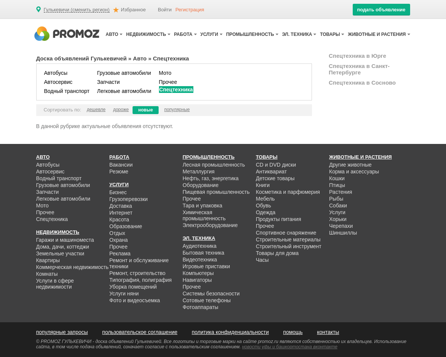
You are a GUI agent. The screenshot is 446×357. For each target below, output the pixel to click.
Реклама (120, 253)
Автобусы (56, 73)
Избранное (133, 9)
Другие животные (350, 165)
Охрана (119, 240)
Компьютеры (198, 273)
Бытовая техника (203, 253)
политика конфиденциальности (230, 332)
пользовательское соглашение (139, 332)
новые (145, 110)
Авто (140, 58)
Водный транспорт (67, 91)
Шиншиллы (343, 233)
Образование (126, 226)
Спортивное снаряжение (286, 233)
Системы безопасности (211, 294)
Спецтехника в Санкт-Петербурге (359, 69)
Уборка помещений (133, 287)
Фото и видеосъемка (135, 300)
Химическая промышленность (204, 215)
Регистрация (190, 9)
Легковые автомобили (124, 91)
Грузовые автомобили (124, 73)
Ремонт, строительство (138, 273)
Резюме (119, 171)
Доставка (121, 206)
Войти (164, 9)
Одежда (266, 212)
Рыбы (336, 199)
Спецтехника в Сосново (362, 82)
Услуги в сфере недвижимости (55, 284)
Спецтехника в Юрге (357, 56)
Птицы (337, 185)
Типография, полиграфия (141, 280)
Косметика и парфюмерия (288, 192)
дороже (121, 109)
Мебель (265, 199)
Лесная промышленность (214, 165)
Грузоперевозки (129, 199)
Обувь (263, 205)
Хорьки (338, 219)
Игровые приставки (206, 266)
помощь (293, 332)
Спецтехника (176, 90)
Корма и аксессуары (354, 171)
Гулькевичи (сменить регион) (77, 9)
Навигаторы (197, 280)
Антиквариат (271, 171)
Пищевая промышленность (216, 192)
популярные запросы (62, 332)
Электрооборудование (210, 225)
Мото (165, 73)
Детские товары (275, 178)
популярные (177, 109)
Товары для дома (277, 253)
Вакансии (121, 165)
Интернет (121, 213)
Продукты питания (278, 219)
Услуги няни (124, 294)
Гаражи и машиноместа (65, 240)
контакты (328, 332)
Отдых (117, 233)
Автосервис (58, 82)
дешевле (96, 109)
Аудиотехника (200, 246)
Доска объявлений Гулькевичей (81, 58)
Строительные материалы (288, 239)
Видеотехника (200, 260)
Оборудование (201, 185)
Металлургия (199, 171)
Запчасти (108, 82)
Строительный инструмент (288, 246)
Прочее (168, 82)
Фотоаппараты (201, 307)
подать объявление (381, 9)
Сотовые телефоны (207, 300)
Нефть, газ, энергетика (211, 178)
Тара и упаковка (202, 205)
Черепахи (341, 226)
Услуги (337, 212)
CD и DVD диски (276, 165)
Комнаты (47, 274)
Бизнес (118, 192)
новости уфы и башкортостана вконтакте (289, 346)
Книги (263, 185)
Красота (119, 219)
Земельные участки (60, 253)
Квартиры (48, 260)
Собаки (338, 205)
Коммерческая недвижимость (72, 267)
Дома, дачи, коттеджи (62, 247)
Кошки (337, 178)
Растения (340, 192)
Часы (262, 260)
